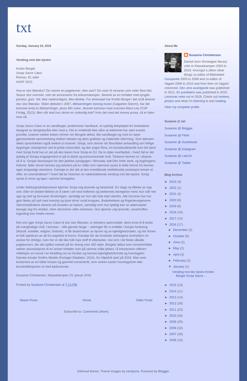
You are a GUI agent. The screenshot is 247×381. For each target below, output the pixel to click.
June (177, 242)
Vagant (169, 83)
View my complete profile (182, 107)
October (179, 236)
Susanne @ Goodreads (181, 142)
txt (23, 27)
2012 (173, 303)
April (176, 254)
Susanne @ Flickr (177, 135)
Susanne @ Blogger (179, 128)
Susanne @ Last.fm (178, 156)
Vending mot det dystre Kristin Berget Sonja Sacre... (193, 274)
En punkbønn (186, 92)
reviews (223, 96)
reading (220, 101)
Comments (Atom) (95, 311)
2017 (173, 218)
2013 (173, 297)
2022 (173, 188)
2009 (173, 321)
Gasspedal (172, 79)
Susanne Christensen (205, 55)
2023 (173, 181)
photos (169, 101)
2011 (173, 309)
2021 (173, 194)
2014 (173, 291)
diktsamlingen (92, 104)
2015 (173, 285)
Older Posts (144, 300)
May (176, 248)
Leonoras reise (175, 96)
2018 (173, 212)
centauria (132, 371)
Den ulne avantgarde (194, 88)
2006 (173, 340)
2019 (173, 206)
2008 (173, 328)
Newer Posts (29, 300)
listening (199, 101)
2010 (173, 315)
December (181, 230)
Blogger (163, 371)
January (179, 266)
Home (87, 300)
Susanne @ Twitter (178, 163)
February (180, 260)
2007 (173, 334)
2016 (173, 224)
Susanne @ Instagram (180, 149)
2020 (173, 200)
